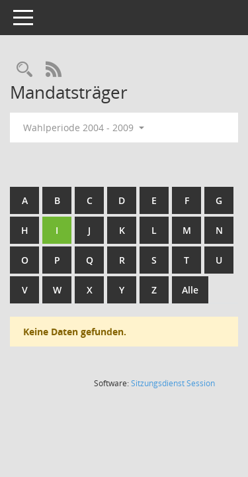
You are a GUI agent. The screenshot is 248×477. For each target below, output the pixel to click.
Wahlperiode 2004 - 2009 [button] (83, 127)
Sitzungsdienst (173, 383)
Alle (190, 290)
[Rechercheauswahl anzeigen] (24, 70)
